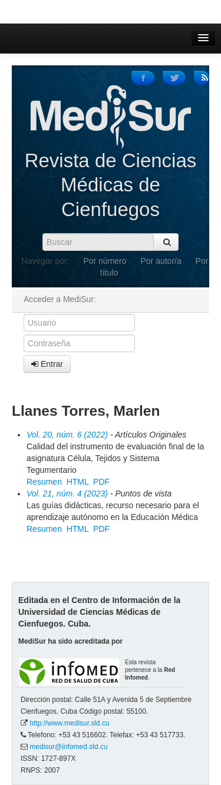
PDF (101, 481)
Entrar (47, 364)
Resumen (44, 481)
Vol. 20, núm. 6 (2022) (67, 434)
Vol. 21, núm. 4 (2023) (67, 493)
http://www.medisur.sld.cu (69, 723)
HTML (78, 481)
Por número (104, 261)
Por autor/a (160, 261)
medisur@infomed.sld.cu (68, 747)
